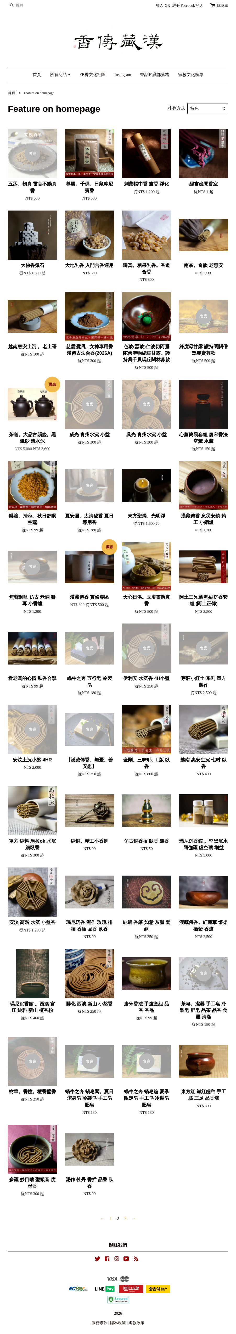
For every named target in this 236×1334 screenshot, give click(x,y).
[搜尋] (23, 5)
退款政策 (136, 1322)
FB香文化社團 (93, 74)
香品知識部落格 (154, 74)
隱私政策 (118, 1322)
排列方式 (176, 108)
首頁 (37, 74)
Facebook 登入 (192, 6)
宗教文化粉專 (190, 74)
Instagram (122, 74)
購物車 (222, 6)
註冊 (176, 6)
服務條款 (99, 1322)
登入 (159, 6)
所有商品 (60, 74)
